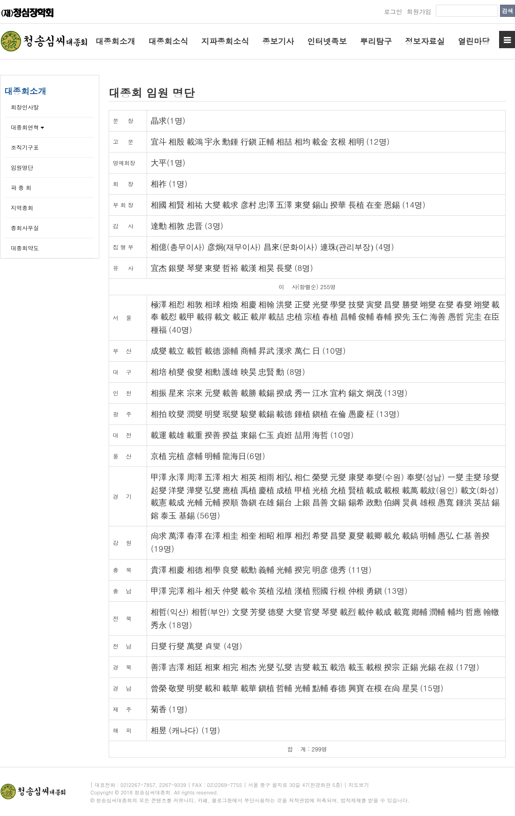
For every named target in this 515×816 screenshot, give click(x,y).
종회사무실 (25, 228)
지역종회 (22, 207)
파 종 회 (21, 187)
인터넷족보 (327, 41)
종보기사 (278, 41)
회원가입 (419, 11)
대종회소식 (168, 41)
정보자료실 (425, 41)
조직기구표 (25, 147)
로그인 (393, 11)
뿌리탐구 (376, 41)
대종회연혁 (27, 127)
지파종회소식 (225, 41)
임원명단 (22, 167)
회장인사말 (25, 107)
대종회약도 (25, 248)
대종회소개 (115, 41)
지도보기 (358, 784)
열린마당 (474, 41)
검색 (507, 11)
